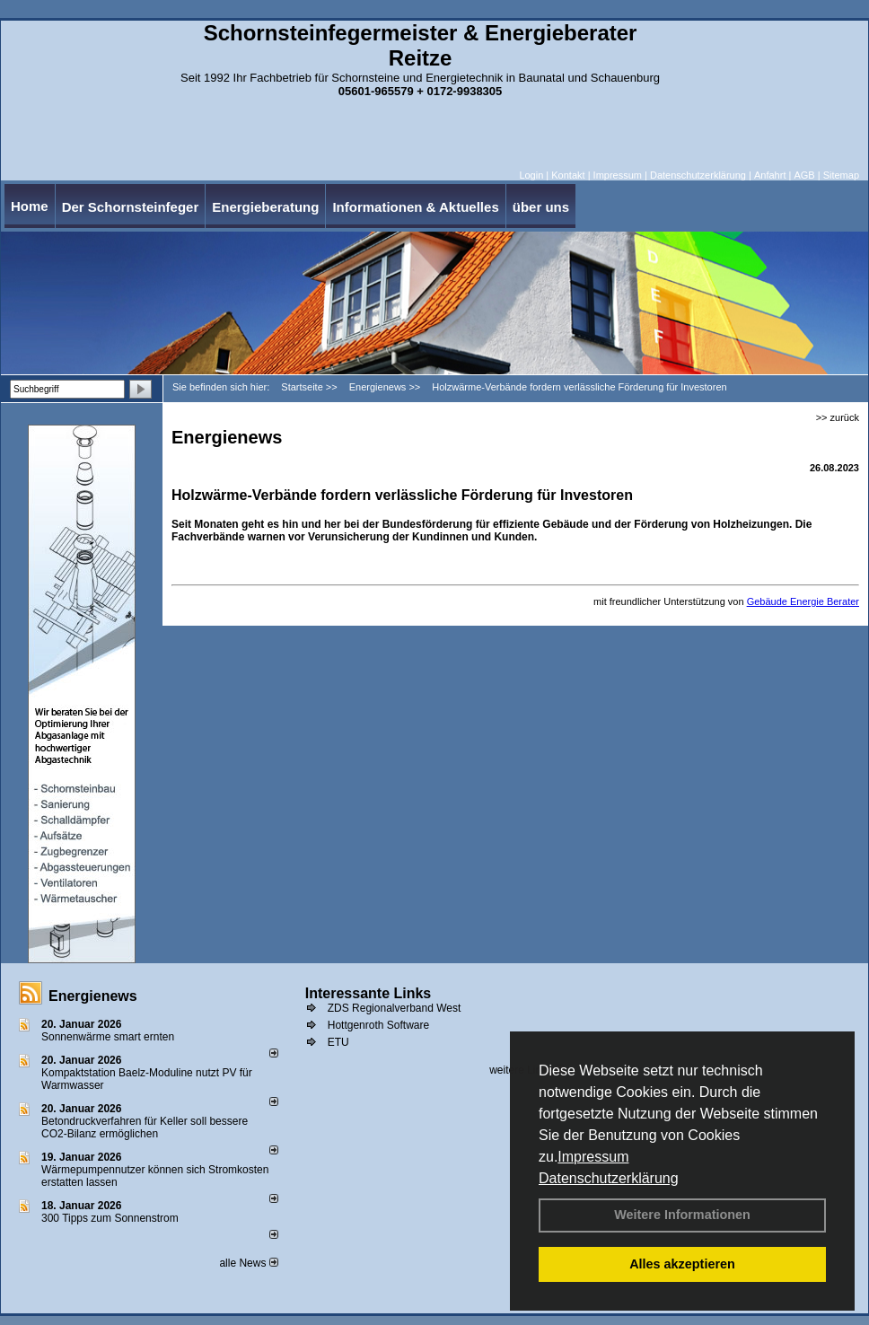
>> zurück (837, 417)
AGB (804, 175)
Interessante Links (368, 993)
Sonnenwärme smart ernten (107, 1037)
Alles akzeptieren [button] (682, 1264)
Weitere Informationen (682, 1214)
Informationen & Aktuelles (415, 207)
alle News (248, 1263)
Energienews (92, 996)
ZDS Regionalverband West (394, 1008)
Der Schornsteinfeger (130, 207)
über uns (541, 207)
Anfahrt (770, 175)
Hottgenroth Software (378, 1025)
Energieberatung (265, 207)
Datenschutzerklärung (609, 1178)
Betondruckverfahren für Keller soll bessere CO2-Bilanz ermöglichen (144, 1127)
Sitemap (841, 175)
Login (531, 175)
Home (29, 206)
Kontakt (567, 175)
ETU (338, 1042)
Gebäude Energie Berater (803, 601)
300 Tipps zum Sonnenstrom (110, 1218)
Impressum (592, 1156)
